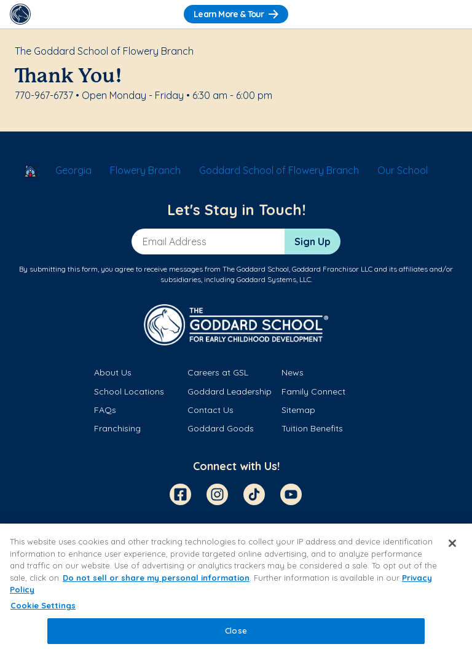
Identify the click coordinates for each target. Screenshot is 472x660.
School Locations (129, 391)
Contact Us (210, 409)
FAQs (105, 409)
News (292, 372)
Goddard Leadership (229, 391)
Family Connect (313, 391)
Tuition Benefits (312, 428)
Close (236, 630)
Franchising (117, 428)
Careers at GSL (217, 372)
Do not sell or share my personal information (156, 578)
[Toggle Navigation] (451, 14)
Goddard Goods (220, 428)
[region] (236, 592)
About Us (113, 372)
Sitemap (298, 409)
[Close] (452, 543)
